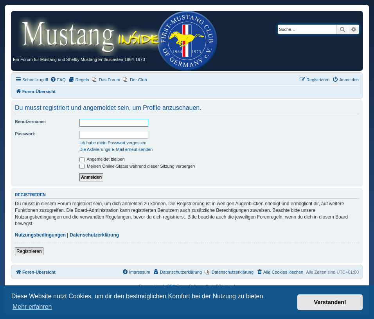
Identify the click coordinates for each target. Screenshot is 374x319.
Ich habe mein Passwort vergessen (112, 142)
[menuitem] (58, 79)
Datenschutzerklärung (94, 235)
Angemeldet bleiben (102, 159)
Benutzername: (30, 121)
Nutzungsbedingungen (40, 235)
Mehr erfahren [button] (32, 306)
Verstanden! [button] (330, 302)
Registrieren (29, 251)
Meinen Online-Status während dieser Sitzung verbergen (137, 166)
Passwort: (25, 133)
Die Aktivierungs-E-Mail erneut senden (116, 149)
